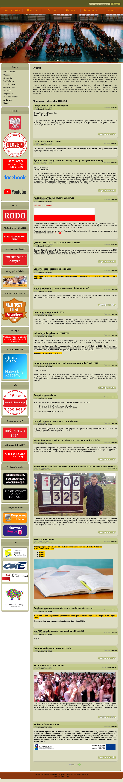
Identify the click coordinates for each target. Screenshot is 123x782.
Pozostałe (113, 107)
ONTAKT (110, 9)
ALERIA (70, 9)
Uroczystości (112, 667)
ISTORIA (32, 9)
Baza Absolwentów (10, 97)
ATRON (52, 9)
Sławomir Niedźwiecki (45, 109)
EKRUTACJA (90, 9)
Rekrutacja (7, 78)
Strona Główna (9, 72)
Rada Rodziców (9, 84)
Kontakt (6, 103)
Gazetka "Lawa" (9, 87)
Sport (115, 468)
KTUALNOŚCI (12, 9)
